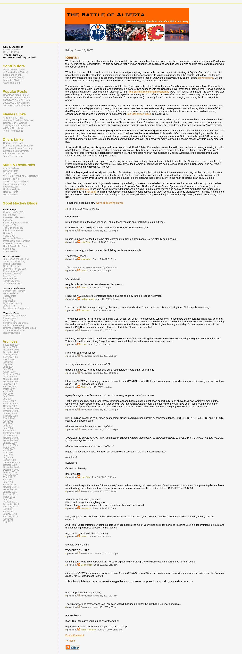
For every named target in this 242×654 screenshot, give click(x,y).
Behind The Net (11, 179)
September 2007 (11, 403)
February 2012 (10, 506)
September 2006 (11, 374)
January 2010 (10, 472)
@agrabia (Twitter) (13, 80)
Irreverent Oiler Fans (14, 217)
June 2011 (8, 499)
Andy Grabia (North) (13, 77)
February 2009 (10, 445)
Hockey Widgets (11, 189)
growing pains (205, 77)
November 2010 (11, 487)
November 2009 (11, 467)
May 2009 (8, 452)
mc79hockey (9, 214)
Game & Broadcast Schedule (18, 120)
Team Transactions (13, 130)
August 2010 (9, 484)
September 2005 (11, 345)
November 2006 (11, 379)
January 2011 (10, 492)
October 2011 (10, 502)
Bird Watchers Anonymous (16, 308)
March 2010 (9, 477)
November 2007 (11, 408)
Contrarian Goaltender (14, 330)
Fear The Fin (9, 276)
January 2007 (10, 384)
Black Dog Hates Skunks (16, 222)
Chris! (84, 270)
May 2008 (8, 423)
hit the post (9, 248)
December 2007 (11, 411)
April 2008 (8, 421)
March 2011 (9, 497)
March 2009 (9, 448)
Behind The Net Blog (13, 325)
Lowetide (8, 220)
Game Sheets (10, 173)
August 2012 (9, 511)
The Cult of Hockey (13, 228)
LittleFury (85, 242)
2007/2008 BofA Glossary (16, 100)
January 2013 (10, 514)
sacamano (86, 259)
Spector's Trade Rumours (15, 323)
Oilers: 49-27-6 (11, 52)
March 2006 (9, 359)
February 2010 (10, 475)
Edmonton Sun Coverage (16, 151)
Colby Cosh (86, 565)
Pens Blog (8, 298)
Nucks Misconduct (12, 266)
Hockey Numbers (11, 333)
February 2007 (10, 386)
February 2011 (10, 494)
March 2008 (9, 418)
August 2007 (9, 401)
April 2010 (8, 479)
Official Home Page (13, 117)
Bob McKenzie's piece (139, 113)
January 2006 (10, 354)
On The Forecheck (12, 283)
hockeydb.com (10, 186)
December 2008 (11, 440)
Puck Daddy (9, 320)
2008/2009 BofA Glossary (16, 97)
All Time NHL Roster (13, 128)
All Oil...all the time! (13, 230)
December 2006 (11, 381)
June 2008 (8, 426)
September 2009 (11, 462)
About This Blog (11, 82)
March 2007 (9, 389)
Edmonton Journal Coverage (18, 148)
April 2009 (8, 450)
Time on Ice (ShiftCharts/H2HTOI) (21, 176)
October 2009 (10, 465)
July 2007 (8, 399)
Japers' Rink (9, 306)
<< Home (70, 640)
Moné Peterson (88, 630)
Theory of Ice (9, 296)
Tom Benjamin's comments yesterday (148, 91)
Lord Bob (85, 477)
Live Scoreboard (11, 168)
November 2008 (11, 438)
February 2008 (10, 416)
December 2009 (11, 470)
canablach (86, 508)
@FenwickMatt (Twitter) (15, 72)
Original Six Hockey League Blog (19, 328)
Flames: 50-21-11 (12, 49)
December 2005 (11, 352)
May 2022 (8, 521)
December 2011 (11, 504)
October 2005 (10, 347)
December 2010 (11, 489)
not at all (91, 191)
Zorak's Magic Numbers (15, 181)
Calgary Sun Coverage (15, 123)
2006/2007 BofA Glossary (16, 103)
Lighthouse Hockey (12, 303)
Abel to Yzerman (11, 281)
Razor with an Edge (13, 271)
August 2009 (9, 460)
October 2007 (10, 406)
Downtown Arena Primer (16, 95)
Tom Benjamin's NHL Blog (16, 259)
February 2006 (10, 357)
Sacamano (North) (12, 75)
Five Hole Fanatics (13, 243)
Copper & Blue (10, 225)
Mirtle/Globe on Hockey (14, 315)
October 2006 (10, 376)
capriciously (81, 188)
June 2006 (8, 367)
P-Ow (83, 344)
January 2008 (10, 413)
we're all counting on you (110, 202)
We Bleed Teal (10, 278)
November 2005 (11, 349)
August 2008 (9, 430)
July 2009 (8, 457)
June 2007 (8, 396)
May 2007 (8, 394)
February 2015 (10, 516)
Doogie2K (8, 233)
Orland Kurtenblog (12, 264)
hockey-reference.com (14, 184)
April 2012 (8, 509)
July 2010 (8, 482)
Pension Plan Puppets (14, 291)
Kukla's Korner (10, 318)
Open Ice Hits (10, 251)
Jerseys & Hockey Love (14, 269)
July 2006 (8, 369)
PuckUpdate (9, 301)
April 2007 (8, 391)
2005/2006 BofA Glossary (16, 105)
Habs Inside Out (11, 293)
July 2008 (8, 428)
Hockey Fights (10, 192)
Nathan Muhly (87, 299)
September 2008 (11, 433)
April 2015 (8, 519)
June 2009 (8, 455)
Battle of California (12, 273)
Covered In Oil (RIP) (13, 212)
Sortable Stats (10, 171)
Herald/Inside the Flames (16, 246)
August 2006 (9, 372)
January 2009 (10, 443)
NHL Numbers (10, 194)
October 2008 (10, 435)
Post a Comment (74, 635)
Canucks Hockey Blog (14, 261)
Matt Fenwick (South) (14, 69)
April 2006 (8, 362)
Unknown (85, 310)
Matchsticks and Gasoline (16, 241)
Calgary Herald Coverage (16, 125)
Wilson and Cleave (13, 238)
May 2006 (8, 364)
